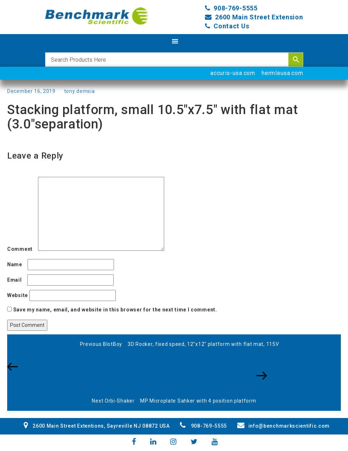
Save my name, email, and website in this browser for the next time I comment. (115, 310)
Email (16, 280)
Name (16, 264)
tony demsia (79, 91)
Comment (22, 249)
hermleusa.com (282, 73)
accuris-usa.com (232, 73)
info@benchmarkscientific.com (283, 426)
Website (17, 295)
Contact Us (231, 26)
